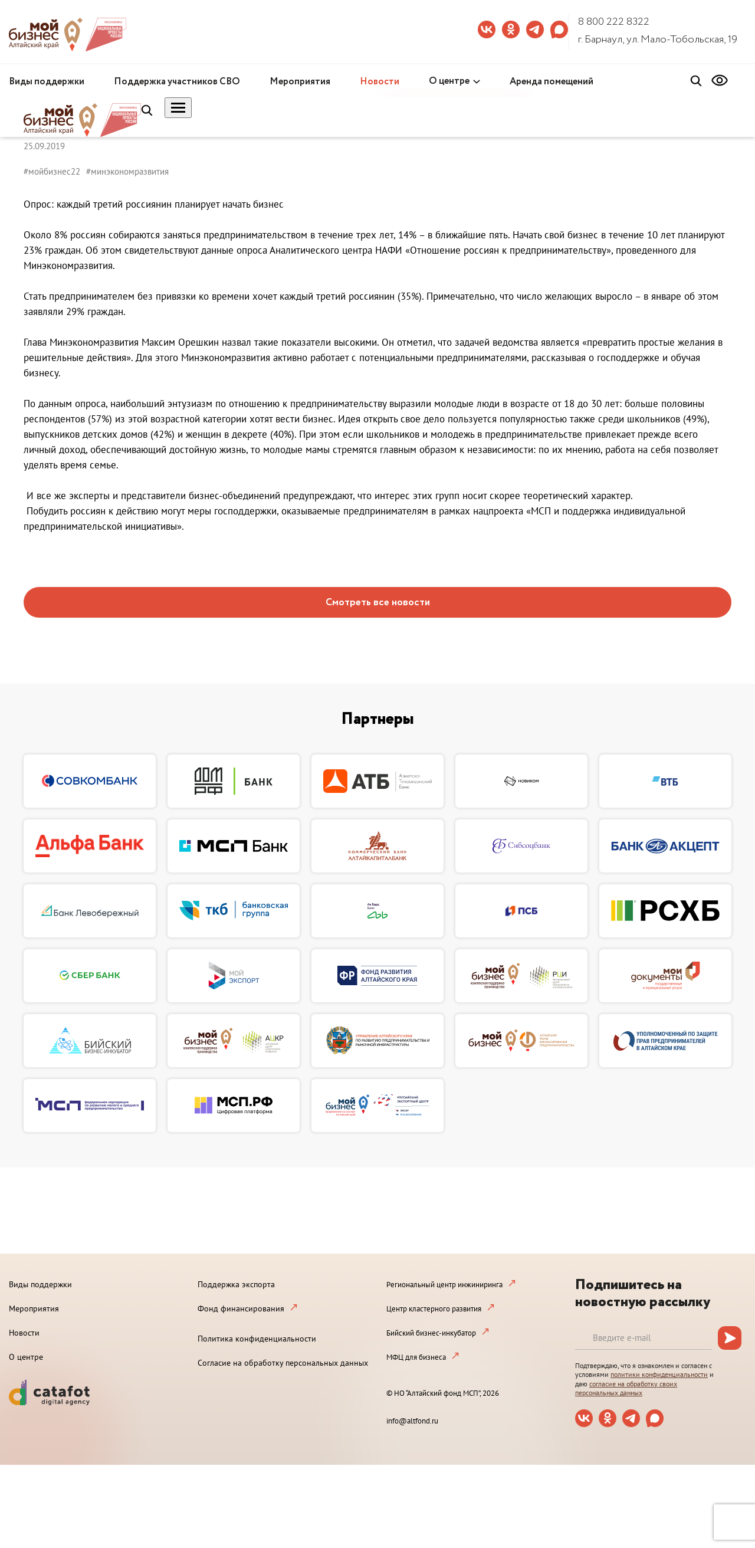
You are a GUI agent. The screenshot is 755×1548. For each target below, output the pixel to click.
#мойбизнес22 (52, 171)
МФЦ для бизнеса (416, 1357)
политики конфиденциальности (659, 1374)
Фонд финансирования (241, 1308)
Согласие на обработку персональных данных (283, 1362)
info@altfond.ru (412, 1421)
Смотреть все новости (378, 602)
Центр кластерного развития (433, 1309)
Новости (379, 81)
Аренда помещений (551, 81)
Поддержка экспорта (236, 1284)
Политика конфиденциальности (257, 1338)
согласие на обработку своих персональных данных (626, 1388)
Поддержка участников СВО (177, 81)
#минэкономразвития (127, 171)
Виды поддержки (46, 81)
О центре (449, 81)
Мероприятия (300, 81)
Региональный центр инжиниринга (444, 1285)
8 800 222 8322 (613, 21)
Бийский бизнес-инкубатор (431, 1333)
